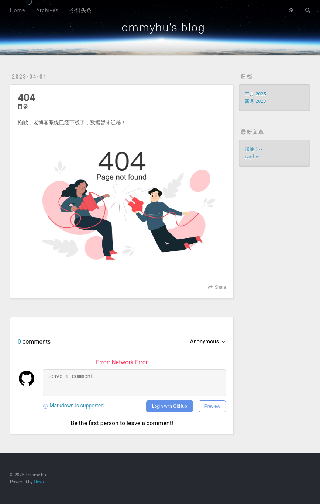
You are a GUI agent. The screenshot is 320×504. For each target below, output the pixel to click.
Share (220, 287)
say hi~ (252, 156)
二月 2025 (255, 94)
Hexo (39, 481)
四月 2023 (255, 101)
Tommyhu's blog (160, 27)
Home (17, 10)
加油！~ (253, 149)
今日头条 (81, 10)
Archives (47, 10)
